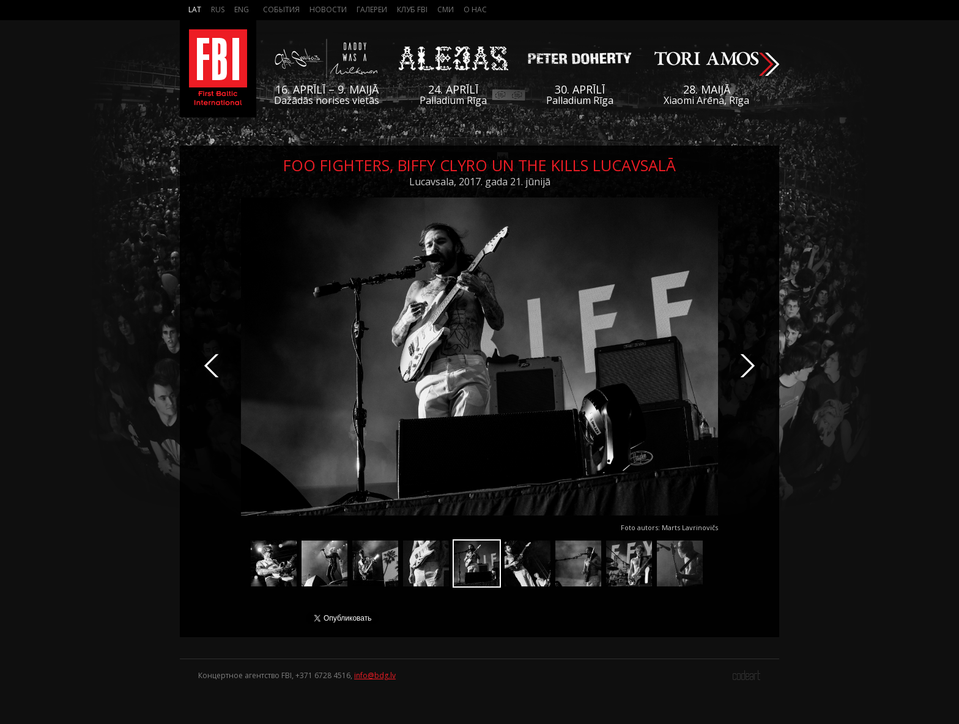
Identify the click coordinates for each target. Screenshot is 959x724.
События (281, 9)
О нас (475, 9)
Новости (328, 9)
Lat (194, 9)
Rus (217, 9)
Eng (241, 9)
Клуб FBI (412, 9)
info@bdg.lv (375, 675)
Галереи (372, 9)
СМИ (445, 9)
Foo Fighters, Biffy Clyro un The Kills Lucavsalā (479, 165)
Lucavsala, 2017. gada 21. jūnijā (479, 181)
